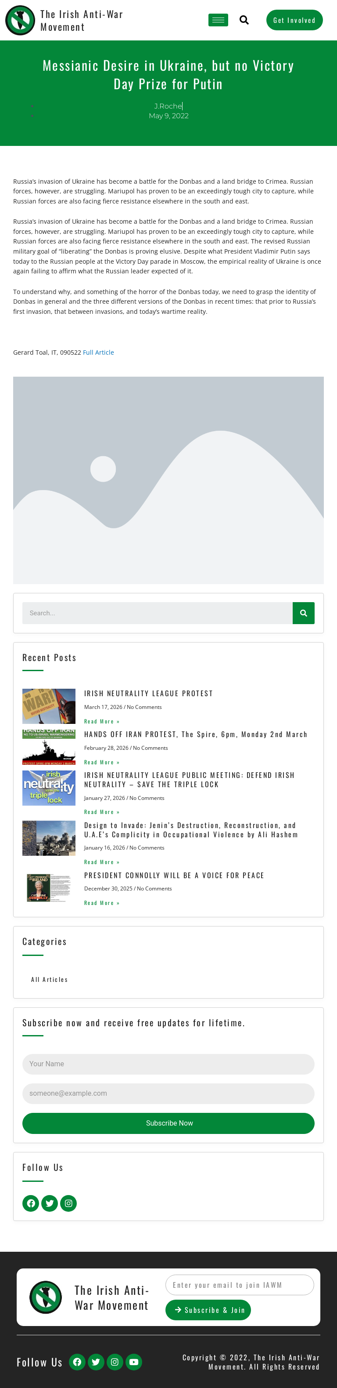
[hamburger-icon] (218, 20)
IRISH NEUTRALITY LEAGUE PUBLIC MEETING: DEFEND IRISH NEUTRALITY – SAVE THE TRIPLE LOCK (186, 779)
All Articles (49, 979)
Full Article (98, 352)
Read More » (99, 721)
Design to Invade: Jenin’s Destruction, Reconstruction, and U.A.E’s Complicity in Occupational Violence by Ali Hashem (188, 829)
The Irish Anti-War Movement (81, 20)
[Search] (304, 613)
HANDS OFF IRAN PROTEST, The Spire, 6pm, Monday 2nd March (193, 734)
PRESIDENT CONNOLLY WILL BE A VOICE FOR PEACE (171, 875)
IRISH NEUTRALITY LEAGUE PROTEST (145, 693)
